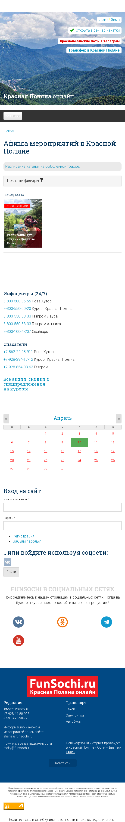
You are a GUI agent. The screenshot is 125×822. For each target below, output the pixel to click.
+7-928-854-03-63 (18, 367)
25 (96, 460)
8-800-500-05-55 (17, 301)
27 (12, 469)
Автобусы (73, 721)
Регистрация (23, 536)
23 (62, 460)
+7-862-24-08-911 (18, 352)
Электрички (75, 715)
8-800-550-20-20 (17, 308)
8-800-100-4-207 (17, 331)
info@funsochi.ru (16, 709)
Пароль (9, 518)
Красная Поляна (38, 96)
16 (62, 451)
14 (29, 451)
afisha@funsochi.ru (17, 736)
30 (62, 469)
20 (12, 460)
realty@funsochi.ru (17, 748)
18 (96, 451)
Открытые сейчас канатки (97, 30)
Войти (11, 572)
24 (79, 460)
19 (113, 451)
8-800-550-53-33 (17, 316)
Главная (9, 130)
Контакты (62, 763)
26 (113, 460)
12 (113, 442)
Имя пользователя (16, 499)
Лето (103, 19)
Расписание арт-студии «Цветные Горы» (21, 239)
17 (79, 451)
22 (45, 460)
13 (12, 451)
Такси (70, 709)
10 (79, 442)
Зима (115, 19)
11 (96, 442)
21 (29, 460)
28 (29, 469)
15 (45, 451)
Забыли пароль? (27, 541)
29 (45, 469)
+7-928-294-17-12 (18, 359)
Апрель (62, 418)
